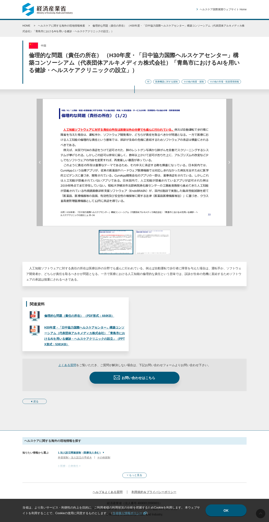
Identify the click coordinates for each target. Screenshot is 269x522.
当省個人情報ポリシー (127, 513)
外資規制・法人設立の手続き (75, 457)
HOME (26, 25)
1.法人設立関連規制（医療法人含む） (80, 452)
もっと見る (135, 475)
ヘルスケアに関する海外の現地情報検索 (61, 25)
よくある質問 (67, 365)
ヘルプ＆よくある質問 (108, 492)
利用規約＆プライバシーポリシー (154, 492)
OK (226, 510)
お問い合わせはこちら (138, 378)
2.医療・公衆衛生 (68, 466)
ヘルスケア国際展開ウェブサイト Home (223, 9)
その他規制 (103, 457)
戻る (35, 401)
